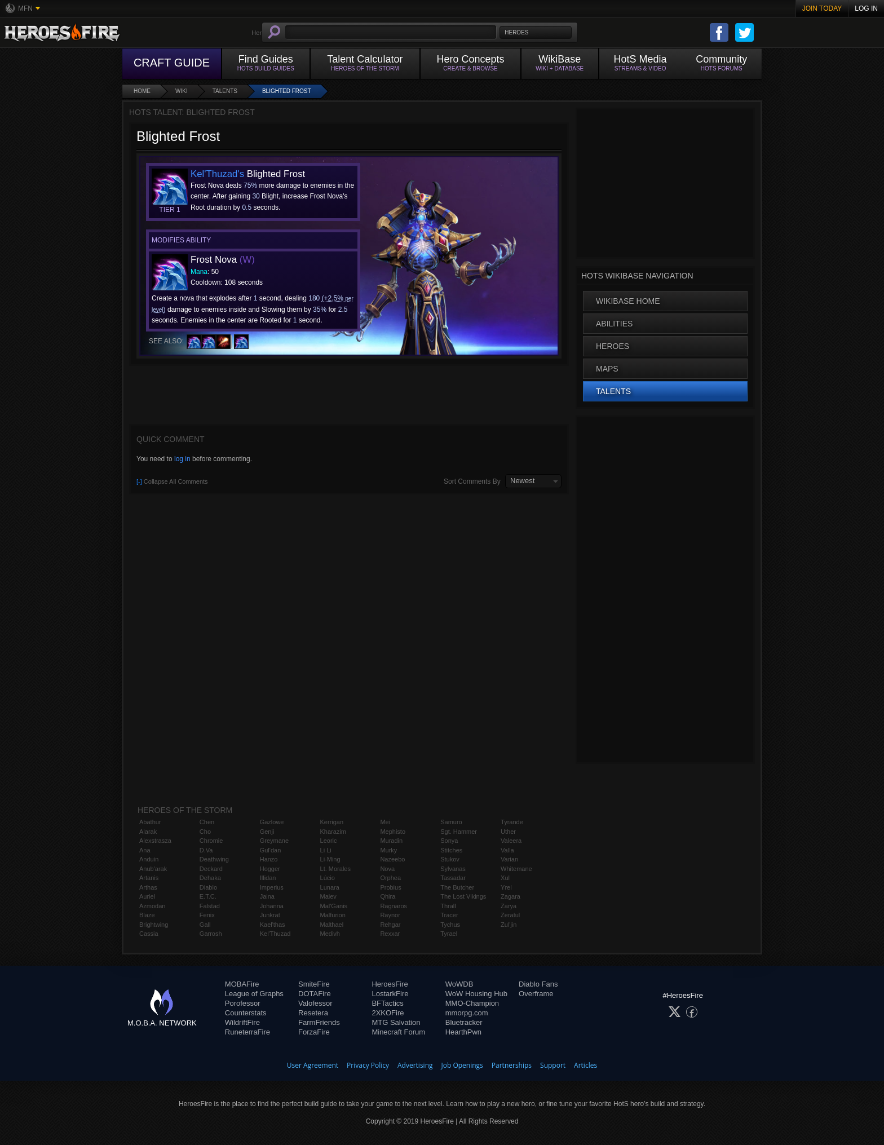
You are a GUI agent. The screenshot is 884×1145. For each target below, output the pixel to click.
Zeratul (510, 915)
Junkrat (270, 915)
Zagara (510, 896)
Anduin (148, 859)
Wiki (181, 91)
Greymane (274, 840)
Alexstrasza (155, 840)
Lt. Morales (335, 868)
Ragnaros (393, 906)
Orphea (390, 877)
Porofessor (242, 1003)
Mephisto (392, 831)
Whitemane (516, 868)
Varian (509, 859)
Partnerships (512, 1065)
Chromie (211, 840)
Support (552, 1065)
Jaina (267, 896)
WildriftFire (242, 1022)
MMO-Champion (472, 1003)
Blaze (147, 915)
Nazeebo (392, 859)
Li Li (326, 850)
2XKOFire (388, 1013)
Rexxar (390, 933)
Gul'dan (270, 850)
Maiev (328, 896)
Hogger (270, 868)
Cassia (148, 933)
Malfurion (333, 915)
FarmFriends (319, 1022)
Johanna (272, 906)
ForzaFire (314, 1032)
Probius (390, 887)
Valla (507, 850)
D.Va (206, 850)
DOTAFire (314, 993)
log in (182, 459)
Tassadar (453, 877)
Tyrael (448, 933)
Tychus (450, 924)
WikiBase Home (628, 301)
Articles (585, 1065)
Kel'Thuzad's (217, 174)
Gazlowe (272, 822)
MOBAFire (242, 984)
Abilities (614, 323)
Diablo (208, 887)
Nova (387, 868)
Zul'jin (508, 924)
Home (142, 91)
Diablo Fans (538, 984)
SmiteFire (314, 984)
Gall (205, 924)
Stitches (451, 850)
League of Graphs (254, 993)
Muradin (391, 840)
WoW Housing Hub (476, 993)
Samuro (451, 822)
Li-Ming (330, 859)
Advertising (415, 1065)
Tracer (449, 915)
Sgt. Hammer (458, 831)
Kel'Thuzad (275, 933)
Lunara (329, 887)
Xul (505, 877)
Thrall (448, 906)
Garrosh (211, 933)
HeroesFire (390, 984)
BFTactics (387, 1003)
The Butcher (457, 887)
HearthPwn (463, 1032)
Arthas (148, 887)
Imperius (272, 887)
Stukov (449, 859)
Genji (267, 831)
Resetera (313, 1013)
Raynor (390, 915)
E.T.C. (208, 896)
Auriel (147, 896)
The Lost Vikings (463, 896)
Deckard (211, 868)
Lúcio (327, 877)
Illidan (268, 877)
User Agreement (312, 1065)
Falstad (210, 906)
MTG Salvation (396, 1022)
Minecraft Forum (398, 1032)
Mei (385, 822)
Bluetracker (464, 1022)
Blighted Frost (286, 91)
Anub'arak (153, 868)
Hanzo (269, 859)
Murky (388, 850)
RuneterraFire (247, 1032)
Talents (225, 91)
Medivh (330, 933)
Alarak (148, 831)
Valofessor (315, 1003)
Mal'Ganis (334, 906)
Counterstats (246, 1013)
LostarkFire (390, 993)
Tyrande (512, 822)
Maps (607, 368)
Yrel (506, 887)
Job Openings (462, 1065)
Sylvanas (453, 868)
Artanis (148, 877)
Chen (207, 822)
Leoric (328, 840)
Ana (145, 850)
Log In (866, 8)
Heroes (612, 346)
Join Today (822, 8)
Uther (508, 831)
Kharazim (333, 831)
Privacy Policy (368, 1065)
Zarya (508, 906)
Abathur (150, 822)
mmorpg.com (466, 1013)
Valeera (511, 840)
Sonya (449, 840)
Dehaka (210, 877)
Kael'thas (272, 924)
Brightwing (153, 924)
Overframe (536, 993)
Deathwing (214, 859)
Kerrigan (332, 822)
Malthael (332, 924)
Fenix (207, 915)
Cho (205, 831)
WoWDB (459, 984)
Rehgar (390, 924)
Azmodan (152, 906)
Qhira (387, 896)
